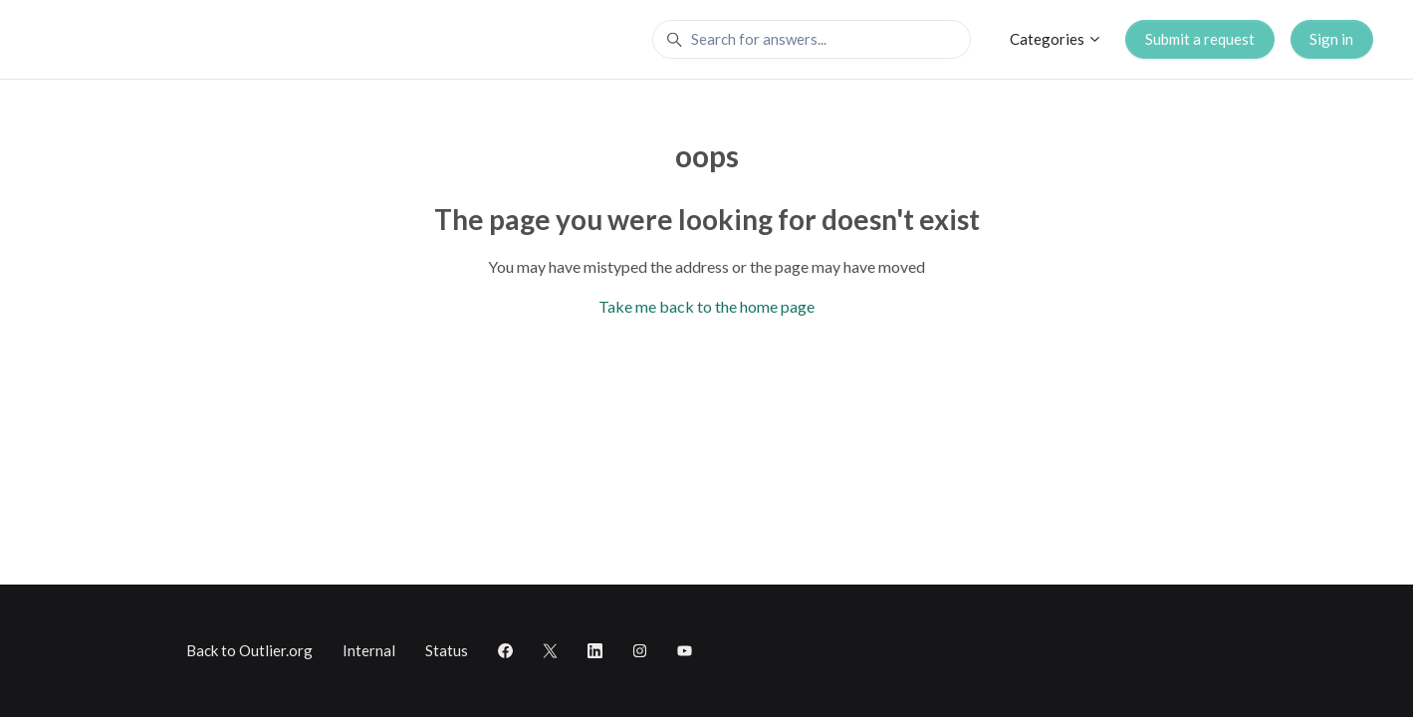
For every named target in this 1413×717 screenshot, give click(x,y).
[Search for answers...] (811, 40)
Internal (369, 650)
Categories (1056, 39)
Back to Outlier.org (249, 650)
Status (446, 650)
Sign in (1331, 39)
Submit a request (1200, 39)
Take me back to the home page (706, 306)
